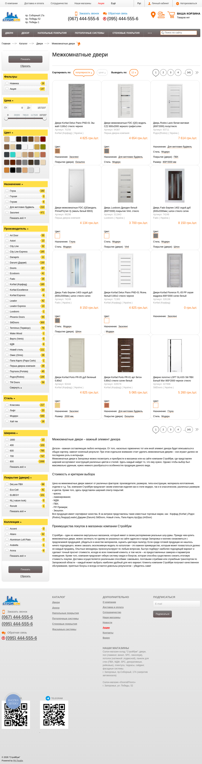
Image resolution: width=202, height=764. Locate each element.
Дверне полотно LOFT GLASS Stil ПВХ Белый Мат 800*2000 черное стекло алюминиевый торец (173, 379)
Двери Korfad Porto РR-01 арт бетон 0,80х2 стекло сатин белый (123, 379)
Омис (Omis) (16, 355)
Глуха (13, 191)
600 (12, 450)
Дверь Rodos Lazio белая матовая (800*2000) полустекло (171, 125)
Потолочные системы (89, 33)
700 (12, 456)
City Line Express (18, 251)
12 (133, 72)
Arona (13, 550)
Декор (25, 33)
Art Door (14, 235)
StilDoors (14, 322)
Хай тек (14, 421)
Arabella (14, 545)
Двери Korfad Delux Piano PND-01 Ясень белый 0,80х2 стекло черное (125, 294)
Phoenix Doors (17, 317)
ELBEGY (14, 495)
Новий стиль (16, 349)
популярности (83, 72)
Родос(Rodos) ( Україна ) (166, 133)
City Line (14, 246)
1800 (12, 439)
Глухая (13, 196)
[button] (113, 3)
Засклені (14, 212)
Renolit (13, 506)
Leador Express (18, 306)
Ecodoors (14, 273)
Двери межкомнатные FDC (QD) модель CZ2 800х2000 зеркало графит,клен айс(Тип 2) (125, 125)
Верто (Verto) (16, 338)
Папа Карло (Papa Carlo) (23, 360)
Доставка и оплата (34, 3)
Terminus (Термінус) (20, 328)
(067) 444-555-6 (83, 18)
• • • (149, 33)
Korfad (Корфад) (18, 284)
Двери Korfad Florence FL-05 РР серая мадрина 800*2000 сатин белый (173, 294)
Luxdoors (14, 311)
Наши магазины (83, 3)
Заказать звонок (86, 13)
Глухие (13, 201)
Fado (12, 279)
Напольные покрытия (52, 33)
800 (12, 461)
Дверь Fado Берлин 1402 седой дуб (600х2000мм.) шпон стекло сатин (172, 209)
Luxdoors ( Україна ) (114, 218)
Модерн (14, 416)
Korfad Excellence (19, 290)
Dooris (13, 268)
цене (102, 72)
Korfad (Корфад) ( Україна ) (69, 133)
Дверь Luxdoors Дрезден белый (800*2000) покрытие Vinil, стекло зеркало (121, 209)
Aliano (13, 534)
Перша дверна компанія (22, 366)
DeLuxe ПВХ (16, 484)
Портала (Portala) (19, 371)
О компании (11, 3)
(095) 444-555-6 (122, 18)
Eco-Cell (14, 489)
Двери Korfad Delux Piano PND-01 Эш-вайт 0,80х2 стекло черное (75, 125)
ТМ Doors (15, 382)
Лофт (12, 410)
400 (12, 445)
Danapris (14, 257)
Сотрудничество (59, 3)
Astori (13, 240)
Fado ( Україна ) (161, 218)
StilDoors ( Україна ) (163, 387)
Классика (15, 405)
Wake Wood (16, 333)
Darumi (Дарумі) (18, 262)
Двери (9, 33)
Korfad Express (17, 295)
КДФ (12, 344)
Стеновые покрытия (126, 33)
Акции (101, 3)
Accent (13, 528)
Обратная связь (115, 13)
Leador (13, 300)
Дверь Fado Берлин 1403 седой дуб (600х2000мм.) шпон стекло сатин (73, 294)
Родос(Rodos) (17, 377)
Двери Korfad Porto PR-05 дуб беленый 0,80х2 (75, 379)
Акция (13, 88)
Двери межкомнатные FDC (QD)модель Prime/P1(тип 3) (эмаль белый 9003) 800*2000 (75, 209)
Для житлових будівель (22, 207)
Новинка (14, 83)
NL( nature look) (18, 500)
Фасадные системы (64, 629)
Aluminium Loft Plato (20, 539)
